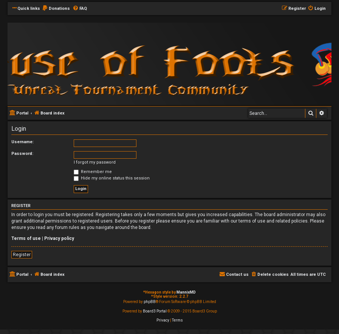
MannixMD (186, 292)
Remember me (93, 171)
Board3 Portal (155, 311)
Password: (22, 153)
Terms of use (26, 238)
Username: (22, 141)
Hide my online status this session (112, 178)
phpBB (150, 302)
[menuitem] (56, 8)
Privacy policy (59, 238)
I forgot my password (95, 162)
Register (22, 254)
